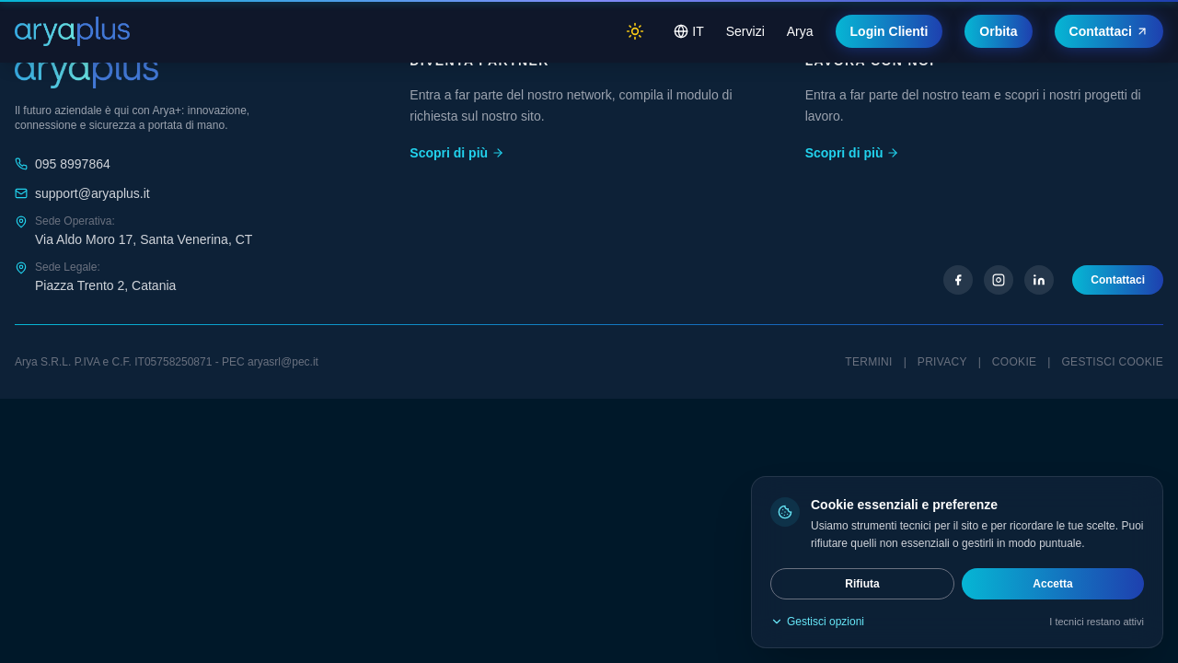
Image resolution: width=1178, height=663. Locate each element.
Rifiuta (862, 583)
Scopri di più (457, 152)
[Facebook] (958, 280)
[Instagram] (998, 280)
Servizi (745, 31)
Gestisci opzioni (817, 621)
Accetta (1052, 583)
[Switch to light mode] (635, 31)
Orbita (998, 31)
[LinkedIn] (1039, 280)
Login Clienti (889, 31)
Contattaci (1109, 31)
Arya (800, 31)
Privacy (942, 361)
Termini (868, 361)
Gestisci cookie (1112, 361)
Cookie (1014, 361)
